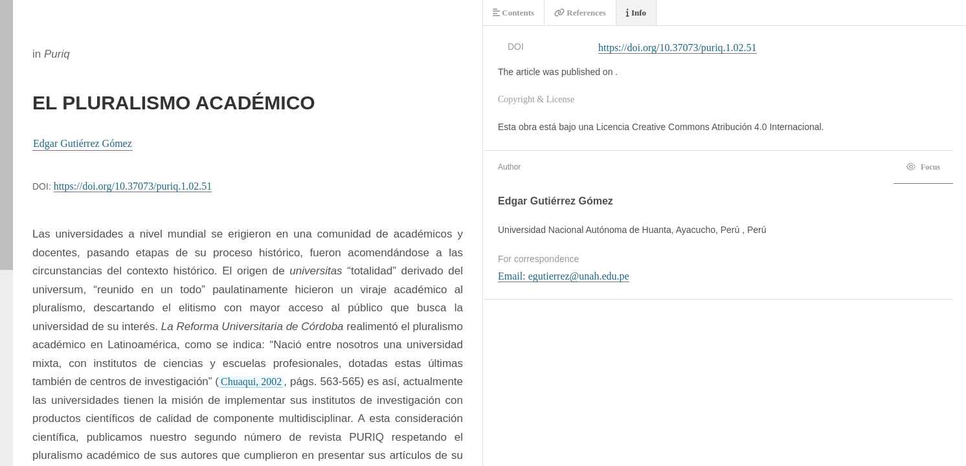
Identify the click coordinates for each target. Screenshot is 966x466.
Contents (513, 12)
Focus (923, 167)
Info (636, 12)
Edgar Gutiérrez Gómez (82, 143)
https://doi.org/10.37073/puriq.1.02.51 (133, 186)
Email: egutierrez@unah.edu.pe (563, 276)
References (580, 12)
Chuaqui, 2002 (251, 381)
